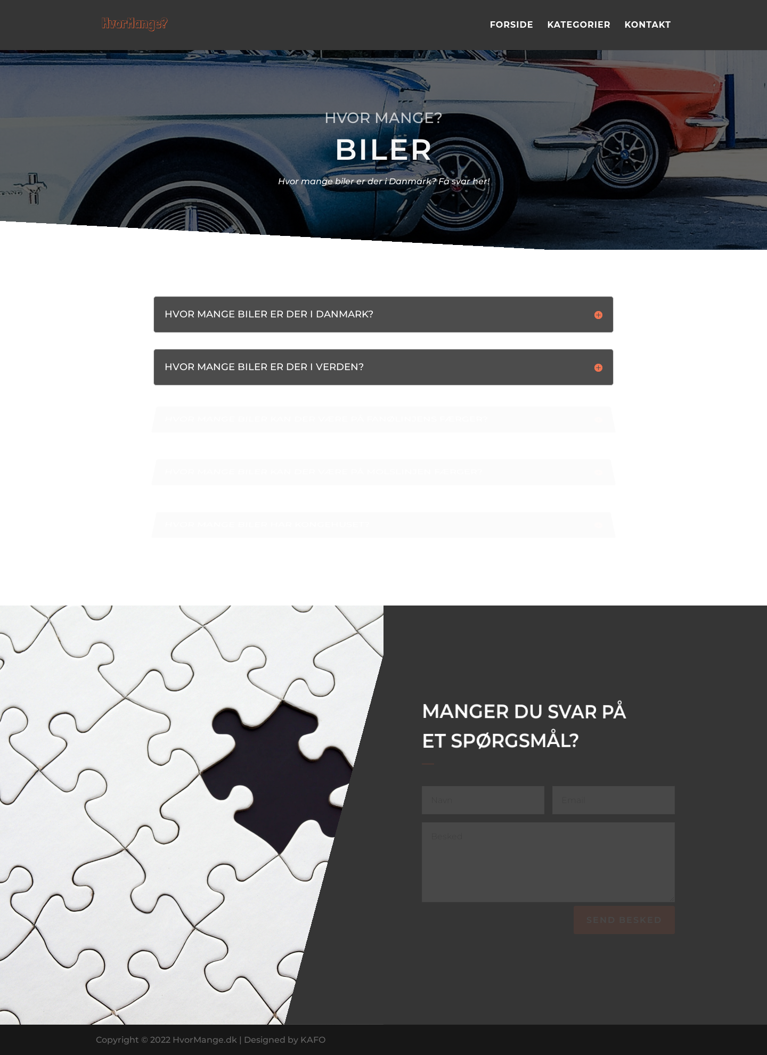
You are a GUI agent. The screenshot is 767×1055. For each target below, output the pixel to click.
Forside (512, 25)
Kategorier (578, 25)
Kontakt (647, 25)
